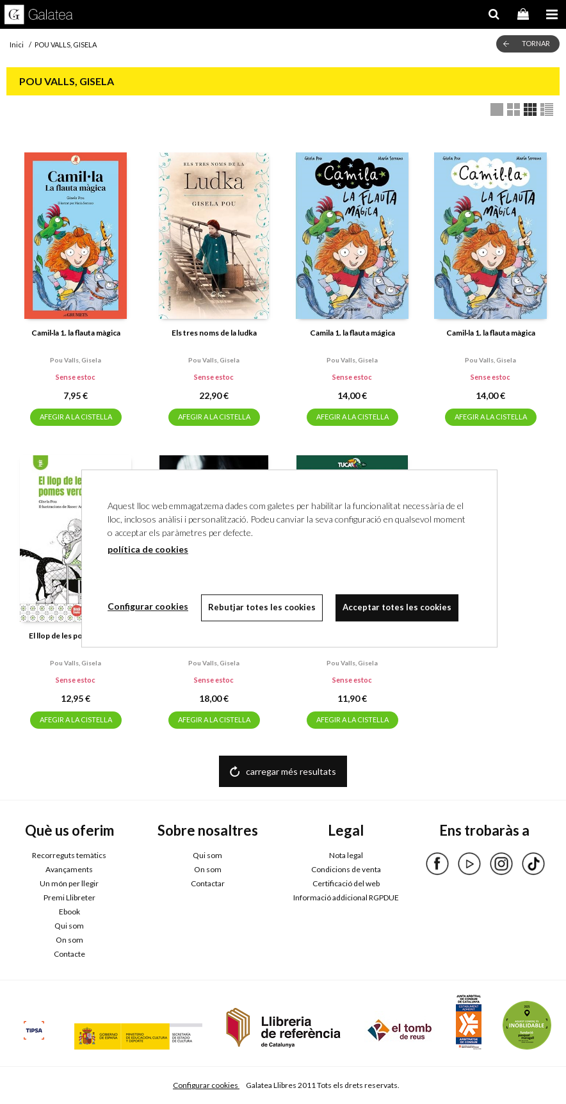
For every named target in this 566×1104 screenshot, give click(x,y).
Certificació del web (346, 883)
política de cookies (148, 549)
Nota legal (346, 855)
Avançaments (69, 869)
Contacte (69, 954)
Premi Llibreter (69, 897)
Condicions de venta (346, 869)
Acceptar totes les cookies (397, 607)
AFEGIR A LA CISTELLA (76, 416)
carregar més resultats (291, 771)
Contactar (208, 883)
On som (69, 940)
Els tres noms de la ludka (214, 332)
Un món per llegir (69, 883)
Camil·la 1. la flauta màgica (75, 332)
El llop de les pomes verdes (76, 635)
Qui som (69, 925)
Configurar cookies (206, 1085)
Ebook (69, 911)
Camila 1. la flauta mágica (352, 332)
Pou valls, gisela (75, 360)
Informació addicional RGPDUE (346, 897)
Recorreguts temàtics (69, 855)
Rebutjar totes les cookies (262, 607)
